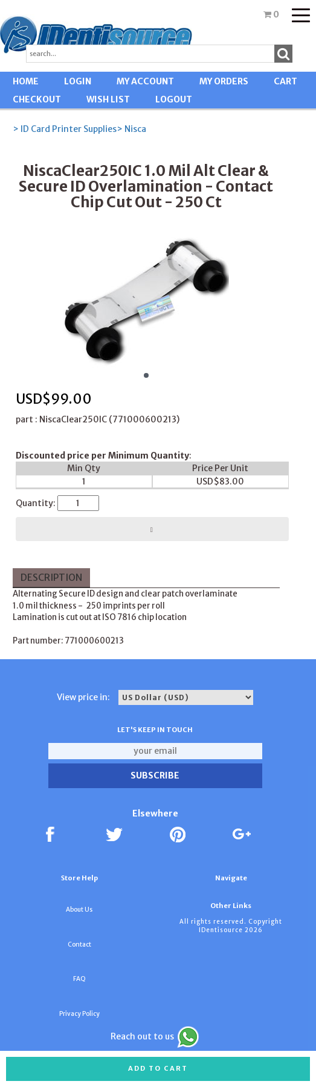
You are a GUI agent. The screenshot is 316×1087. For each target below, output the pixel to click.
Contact (79, 944)
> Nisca (131, 129)
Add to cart (158, 1068)
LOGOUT (173, 99)
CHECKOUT (37, 99)
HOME (26, 81)
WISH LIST (108, 99)
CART (285, 81)
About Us (79, 909)
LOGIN (77, 81)
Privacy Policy (79, 1014)
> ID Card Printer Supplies (65, 129)
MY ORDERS (223, 81)
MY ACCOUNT (145, 81)
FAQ (79, 979)
